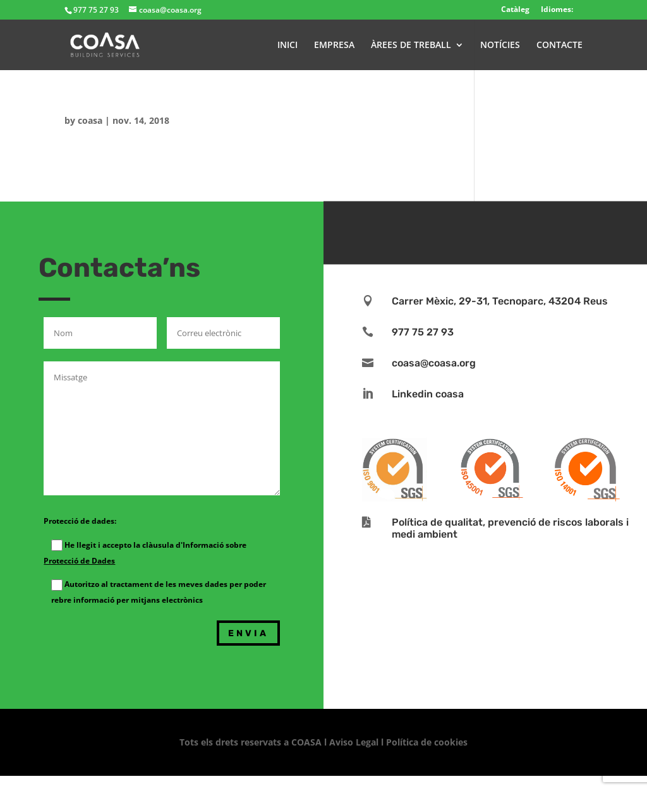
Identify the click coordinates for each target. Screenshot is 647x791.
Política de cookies (427, 742)
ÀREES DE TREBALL (411, 45)
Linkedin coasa (428, 394)
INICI (287, 45)
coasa (90, 120)
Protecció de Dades (79, 560)
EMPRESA (334, 45)
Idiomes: (557, 9)
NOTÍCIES (500, 45)
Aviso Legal (353, 742)
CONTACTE (559, 45)
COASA (307, 742)
